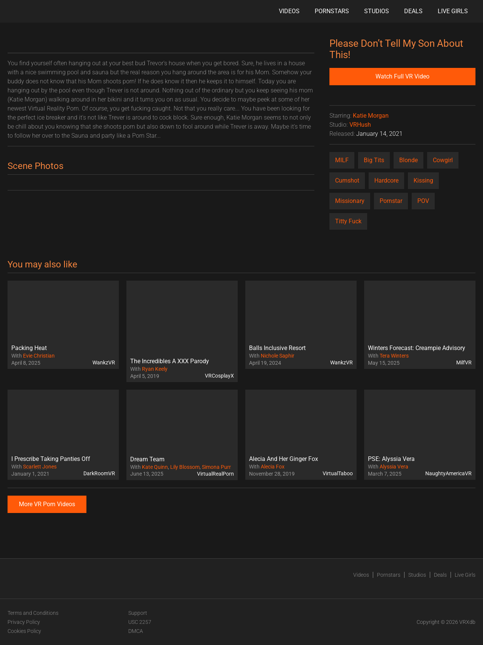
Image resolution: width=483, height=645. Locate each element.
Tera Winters (394, 356)
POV (423, 200)
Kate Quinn (155, 467)
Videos (289, 11)
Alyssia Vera (394, 467)
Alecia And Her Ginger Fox (283, 458)
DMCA (135, 631)
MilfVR (464, 362)
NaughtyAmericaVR (448, 473)
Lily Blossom (185, 467)
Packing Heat (29, 348)
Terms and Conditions (33, 613)
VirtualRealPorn (215, 474)
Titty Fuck (348, 221)
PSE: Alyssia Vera (391, 458)
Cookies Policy (24, 631)
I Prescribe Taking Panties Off (50, 458)
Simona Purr (216, 467)
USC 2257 (139, 622)
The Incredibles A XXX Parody (169, 361)
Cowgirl (443, 160)
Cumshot (347, 180)
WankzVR (103, 362)
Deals (413, 11)
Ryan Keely (155, 369)
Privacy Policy (24, 622)
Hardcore (386, 180)
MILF (342, 160)
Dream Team (147, 459)
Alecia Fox (273, 467)
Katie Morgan (371, 115)
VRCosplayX (219, 376)
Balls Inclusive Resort (277, 348)
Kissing (423, 180)
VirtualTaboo (338, 473)
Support (137, 613)
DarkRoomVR (99, 473)
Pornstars (332, 11)
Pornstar (391, 200)
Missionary (350, 200)
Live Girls (453, 11)
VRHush (360, 124)
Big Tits (374, 160)
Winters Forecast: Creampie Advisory (416, 348)
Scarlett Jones (40, 467)
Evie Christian (39, 356)
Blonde (408, 160)
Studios (376, 11)
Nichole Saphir (277, 356)
